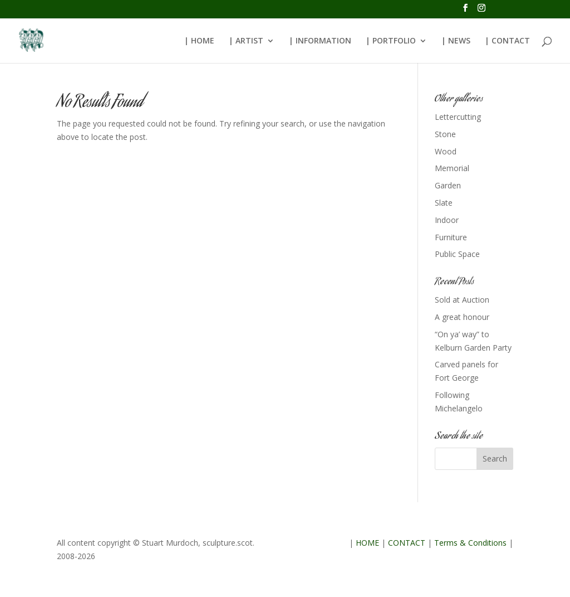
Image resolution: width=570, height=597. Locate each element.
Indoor (447, 220)
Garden (448, 185)
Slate (444, 202)
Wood (445, 151)
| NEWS (455, 41)
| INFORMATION (320, 41)
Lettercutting (458, 116)
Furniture (451, 237)
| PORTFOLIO (391, 41)
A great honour (462, 317)
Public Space (457, 254)
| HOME (199, 41)
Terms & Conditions (470, 542)
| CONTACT (507, 41)
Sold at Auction (462, 299)
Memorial (452, 168)
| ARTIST (246, 41)
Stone (445, 134)
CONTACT (406, 542)
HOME (367, 542)
